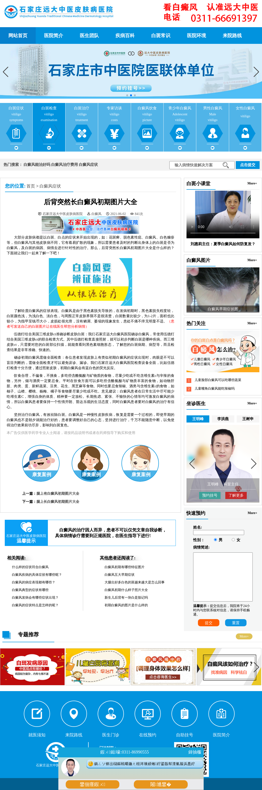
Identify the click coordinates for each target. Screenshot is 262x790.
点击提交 (247, 165)
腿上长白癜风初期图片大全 (57, 502)
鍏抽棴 (194, 752)
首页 (30, 186)
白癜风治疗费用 (64, 165)
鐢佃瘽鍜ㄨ (92, 784)
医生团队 (89, 35)
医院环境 (196, 35)
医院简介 (53, 35)
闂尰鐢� (160, 784)
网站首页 (17, 35)
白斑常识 (160, 35)
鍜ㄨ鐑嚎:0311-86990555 (124, 752)
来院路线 (232, 35)
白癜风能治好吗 (37, 165)
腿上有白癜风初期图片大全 (57, 493)
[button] (256, 71)
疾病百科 (125, 35)
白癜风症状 (88, 165)
